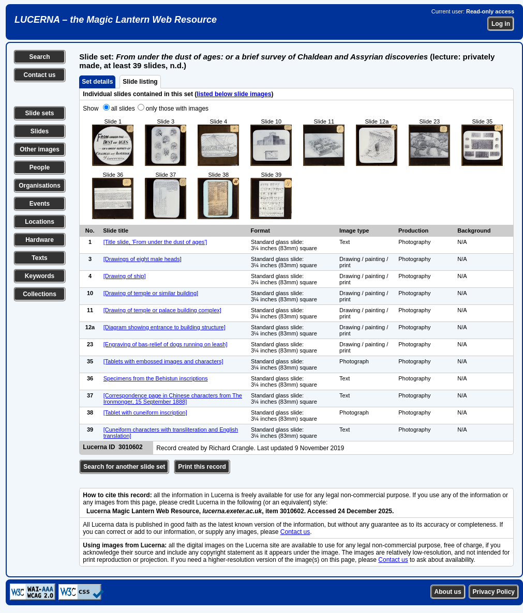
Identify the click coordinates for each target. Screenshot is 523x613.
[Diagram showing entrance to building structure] (164, 327)
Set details (97, 81)
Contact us (39, 75)
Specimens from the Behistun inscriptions (155, 378)
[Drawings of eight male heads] (142, 259)
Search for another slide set (124, 466)
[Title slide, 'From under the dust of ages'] (155, 242)
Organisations (40, 185)
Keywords (39, 276)
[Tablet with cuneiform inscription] (145, 412)
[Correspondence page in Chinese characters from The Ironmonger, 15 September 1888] (172, 398)
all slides (123, 108)
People (39, 167)
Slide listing (140, 81)
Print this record (202, 466)
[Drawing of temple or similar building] (150, 293)
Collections (39, 294)
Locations (39, 221)
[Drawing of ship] (124, 276)
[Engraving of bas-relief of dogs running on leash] (165, 344)
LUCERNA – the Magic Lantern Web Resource (115, 19)
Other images (39, 149)
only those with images (177, 108)
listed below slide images (234, 94)
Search (39, 56)
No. (90, 230)
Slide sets (39, 113)
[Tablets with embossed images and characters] (163, 361)
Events (39, 203)
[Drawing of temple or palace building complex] (162, 310)
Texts (39, 258)
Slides (40, 131)
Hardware (39, 239)
